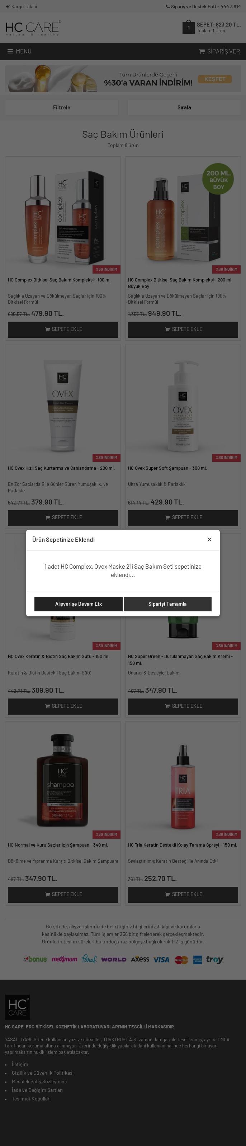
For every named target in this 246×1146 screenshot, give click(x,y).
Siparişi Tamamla (167, 604)
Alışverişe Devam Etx (78, 604)
